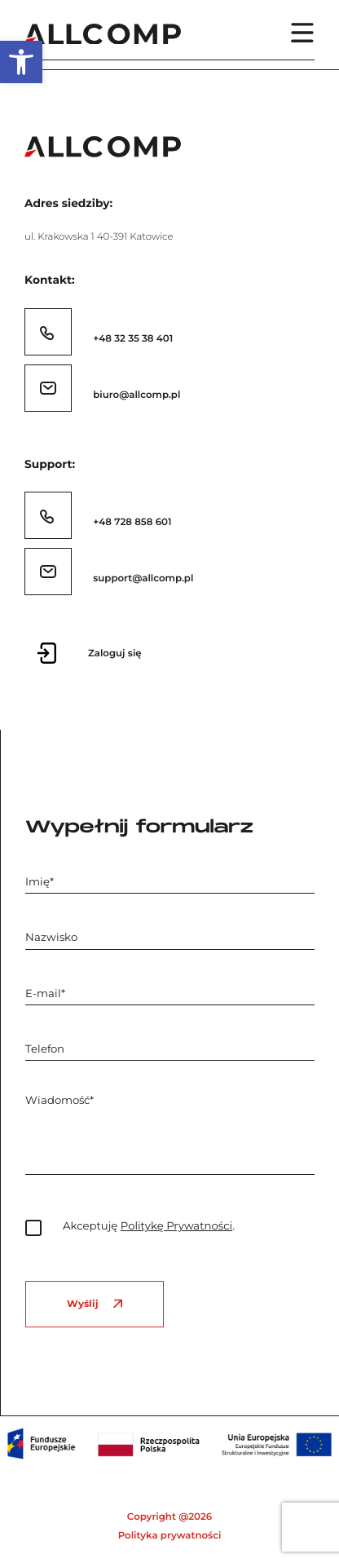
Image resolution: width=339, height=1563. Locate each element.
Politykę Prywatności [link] (176, 1226)
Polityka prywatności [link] (170, 1535)
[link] (21, 62)
